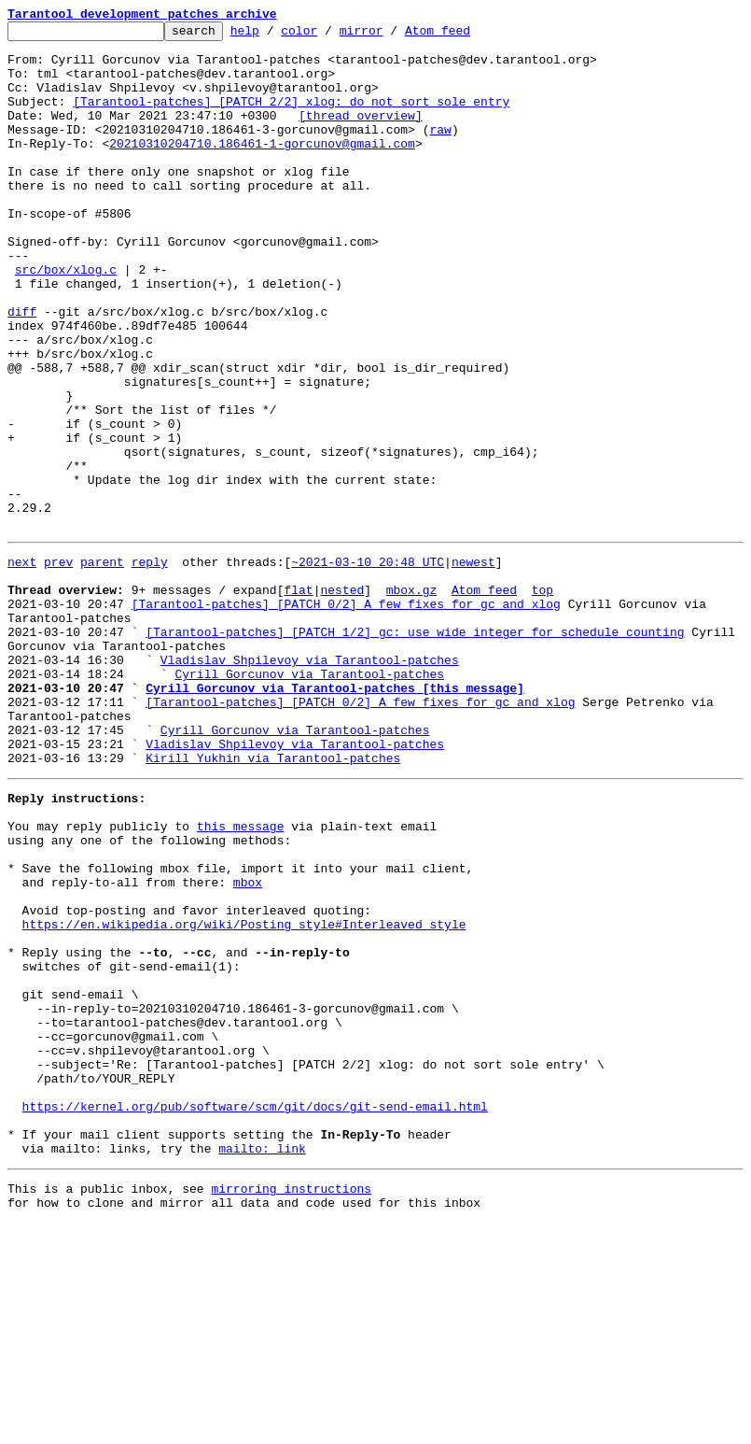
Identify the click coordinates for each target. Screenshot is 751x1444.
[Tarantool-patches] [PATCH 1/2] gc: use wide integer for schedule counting (415, 749)
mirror (390, 35)
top (542, 698)
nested (342, 698)
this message (241, 977)
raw (440, 151)
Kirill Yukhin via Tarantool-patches (273, 900)
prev (58, 665)
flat (298, 698)
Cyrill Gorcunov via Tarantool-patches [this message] (335, 816)
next (21, 665)
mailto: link (262, 1363)
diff (21, 369)
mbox (247, 1044)
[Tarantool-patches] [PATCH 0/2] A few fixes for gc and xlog (346, 715)
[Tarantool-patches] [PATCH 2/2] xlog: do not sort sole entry (291, 117)
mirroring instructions (291, 1406)
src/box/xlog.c (66, 319)
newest (473, 665)
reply (150, 665)
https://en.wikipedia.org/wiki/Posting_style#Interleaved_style (244, 1094)
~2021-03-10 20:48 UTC (367, 665)
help (273, 35)
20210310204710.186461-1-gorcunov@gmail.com (262, 168)
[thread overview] (361, 134)
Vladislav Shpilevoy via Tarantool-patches (309, 782)
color (328, 35)
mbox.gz (412, 698)
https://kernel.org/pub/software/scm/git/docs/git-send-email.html (255, 1313)
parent (102, 665)
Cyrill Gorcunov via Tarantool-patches (309, 799)
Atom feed (466, 35)
